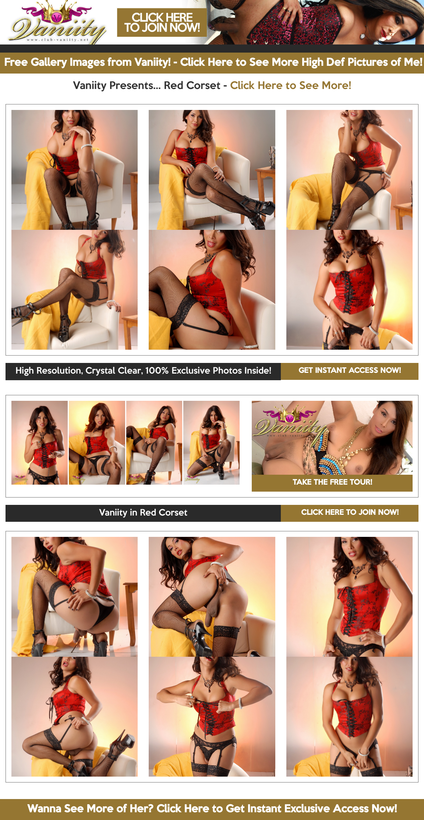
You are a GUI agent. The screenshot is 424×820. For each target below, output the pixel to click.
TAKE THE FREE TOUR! (332, 482)
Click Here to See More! (290, 86)
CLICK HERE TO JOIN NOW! (350, 513)
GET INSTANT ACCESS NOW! (349, 371)
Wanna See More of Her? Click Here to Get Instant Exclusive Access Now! (212, 809)
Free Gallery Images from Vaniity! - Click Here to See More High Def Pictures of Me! (213, 63)
